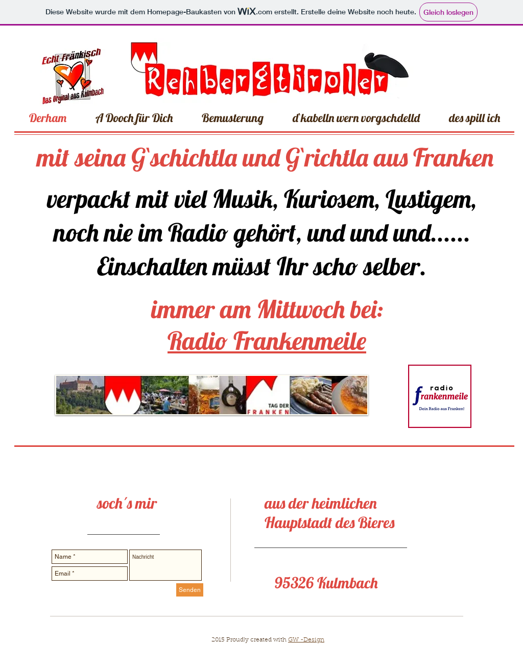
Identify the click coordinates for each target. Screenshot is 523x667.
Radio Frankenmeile (267, 340)
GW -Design (306, 640)
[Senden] (189, 590)
